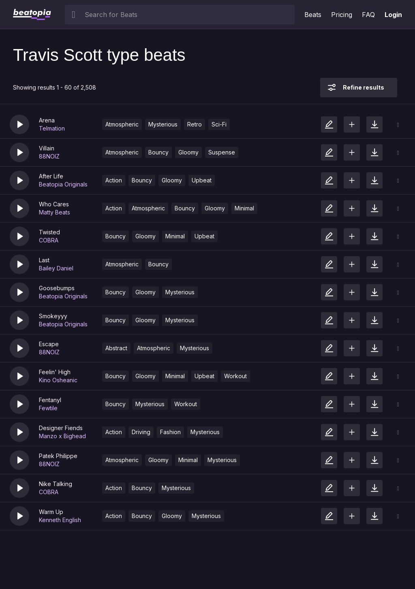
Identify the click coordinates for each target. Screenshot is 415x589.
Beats (312, 15)
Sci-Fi (219, 124)
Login (393, 15)
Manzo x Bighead (62, 436)
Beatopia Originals (63, 184)
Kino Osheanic (58, 380)
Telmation (52, 128)
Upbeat (202, 180)
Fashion (170, 431)
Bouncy (158, 152)
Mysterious (163, 124)
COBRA (48, 240)
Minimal (244, 208)
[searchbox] (188, 14)
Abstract (116, 348)
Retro (194, 124)
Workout (235, 376)
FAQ (368, 15)
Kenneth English (60, 519)
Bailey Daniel (56, 268)
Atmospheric (122, 124)
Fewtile (48, 408)
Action (113, 180)
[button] (19, 124)
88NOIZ (49, 156)
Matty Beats (54, 212)
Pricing (341, 15)
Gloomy (188, 152)
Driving (141, 431)
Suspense (221, 152)
